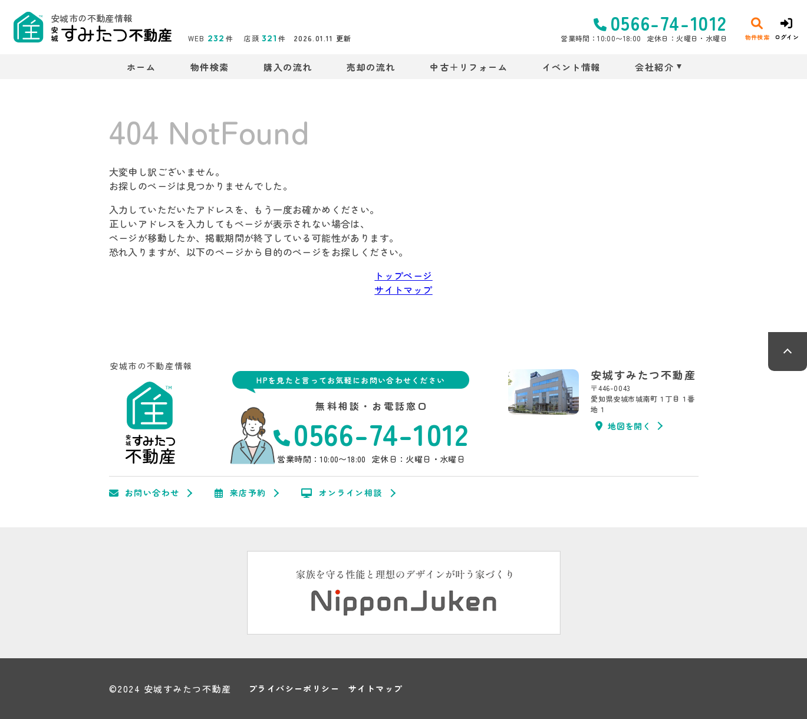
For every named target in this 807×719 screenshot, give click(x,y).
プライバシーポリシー (294, 688)
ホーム (141, 67)
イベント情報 (571, 67)
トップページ (403, 275)
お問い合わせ (144, 493)
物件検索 (209, 67)
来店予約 (240, 493)
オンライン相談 (341, 493)
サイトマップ (403, 290)
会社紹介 (654, 67)
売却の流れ (371, 67)
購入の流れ (287, 67)
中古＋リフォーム (469, 67)
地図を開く (623, 426)
